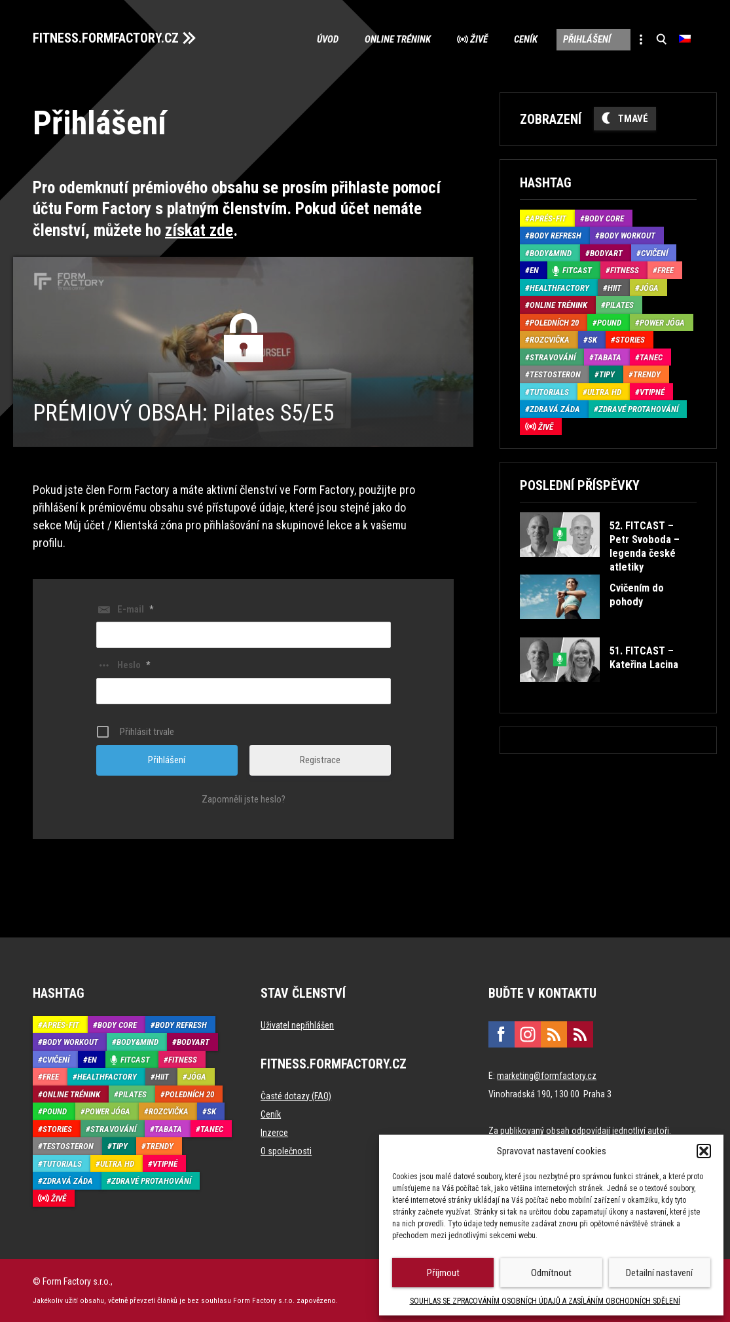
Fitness (624, 270)
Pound (609, 323)
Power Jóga (662, 323)
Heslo (133, 665)
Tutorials (549, 392)
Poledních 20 (554, 323)
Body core (604, 218)
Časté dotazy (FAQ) (296, 1095)
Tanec (651, 357)
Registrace (320, 759)
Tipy (607, 374)
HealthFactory (559, 288)
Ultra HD (604, 392)
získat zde (199, 230)
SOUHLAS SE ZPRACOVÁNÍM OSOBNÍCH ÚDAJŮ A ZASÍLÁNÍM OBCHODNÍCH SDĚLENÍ (545, 1301)
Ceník (525, 39)
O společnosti (286, 1150)
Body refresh (555, 235)
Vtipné (652, 392)
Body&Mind (551, 253)
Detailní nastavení (659, 1273)
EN (534, 270)
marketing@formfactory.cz (546, 1075)
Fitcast (577, 270)
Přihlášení (587, 39)
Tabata (607, 357)
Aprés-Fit (548, 218)
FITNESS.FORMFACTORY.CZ (106, 38)
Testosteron (555, 374)
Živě (478, 39)
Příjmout (443, 1273)
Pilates (620, 305)
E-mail (135, 608)
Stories (630, 340)
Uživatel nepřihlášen (297, 1024)
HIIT (614, 288)
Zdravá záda (555, 409)
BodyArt (606, 253)
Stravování (552, 357)
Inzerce (274, 1132)
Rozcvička (550, 340)
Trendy (647, 374)
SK (592, 340)
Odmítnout (551, 1273)
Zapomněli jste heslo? (243, 798)
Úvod (327, 39)
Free (665, 270)
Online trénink (397, 39)
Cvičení (654, 253)
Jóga (649, 288)
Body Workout (627, 235)
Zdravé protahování (638, 409)
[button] (703, 1151)
